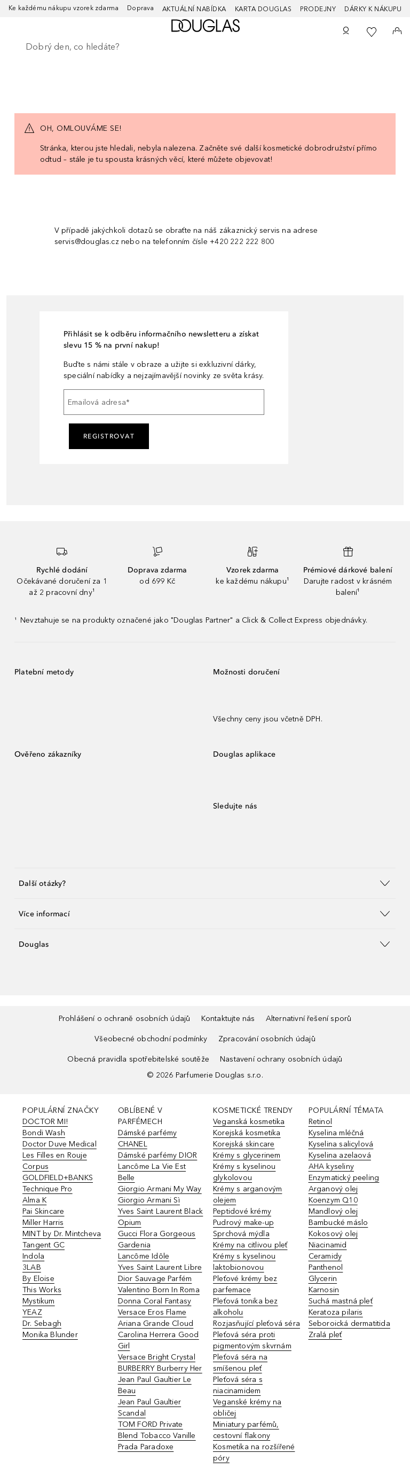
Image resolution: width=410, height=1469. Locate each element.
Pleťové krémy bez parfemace (245, 1284)
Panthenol (326, 1267)
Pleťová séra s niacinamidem (238, 1385)
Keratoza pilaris (336, 1312)
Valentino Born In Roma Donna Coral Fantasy (159, 1295)
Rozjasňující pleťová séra (256, 1323)
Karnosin (324, 1289)
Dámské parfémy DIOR (158, 1155)
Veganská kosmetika (249, 1121)
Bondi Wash (43, 1132)
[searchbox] (205, 47)
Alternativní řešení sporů (309, 1018)
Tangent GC (43, 1245)
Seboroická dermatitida (349, 1323)
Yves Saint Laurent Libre (160, 1267)
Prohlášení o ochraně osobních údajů (125, 1018)
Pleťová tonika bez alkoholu (245, 1307)
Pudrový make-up (243, 1222)
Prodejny (318, 9)
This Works (41, 1289)
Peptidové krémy (242, 1211)
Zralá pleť (325, 1334)
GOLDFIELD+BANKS (57, 1177)
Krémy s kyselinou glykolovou (244, 1172)
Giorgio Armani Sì (149, 1200)
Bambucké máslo (338, 1222)
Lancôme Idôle (144, 1256)
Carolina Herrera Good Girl (158, 1340)
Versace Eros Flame (152, 1312)
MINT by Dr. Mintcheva (61, 1233)
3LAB (31, 1267)
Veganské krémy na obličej (247, 1407)
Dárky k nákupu (372, 9)
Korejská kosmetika (247, 1132)
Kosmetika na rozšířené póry (254, 1452)
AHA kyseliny (331, 1166)
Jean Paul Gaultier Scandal (150, 1407)
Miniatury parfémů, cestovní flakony (246, 1430)
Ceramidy (325, 1256)
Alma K (34, 1200)
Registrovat (109, 436)
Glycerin (323, 1278)
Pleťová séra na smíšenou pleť (240, 1363)
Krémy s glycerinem (247, 1155)
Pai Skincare (43, 1211)
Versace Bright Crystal (156, 1357)
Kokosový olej (333, 1233)
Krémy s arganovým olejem (247, 1194)
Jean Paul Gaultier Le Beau (155, 1385)
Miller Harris (43, 1222)
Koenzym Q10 (333, 1200)
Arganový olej (333, 1188)
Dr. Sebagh (41, 1323)
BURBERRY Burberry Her (160, 1368)
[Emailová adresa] (164, 402)
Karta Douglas (263, 9)
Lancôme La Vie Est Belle (152, 1172)
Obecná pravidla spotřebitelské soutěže (138, 1059)
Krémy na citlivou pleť (250, 1245)
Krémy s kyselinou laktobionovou (244, 1262)
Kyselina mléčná (336, 1132)
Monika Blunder (50, 1334)
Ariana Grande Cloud (156, 1323)
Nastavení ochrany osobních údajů (281, 1059)
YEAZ (32, 1312)
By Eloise (38, 1278)
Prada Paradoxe (146, 1446)
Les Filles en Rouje (54, 1155)
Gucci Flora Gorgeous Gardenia (157, 1239)
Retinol (320, 1121)
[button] (205, 883)
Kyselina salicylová (341, 1144)
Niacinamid (328, 1245)
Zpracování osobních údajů (267, 1038)
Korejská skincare (243, 1144)
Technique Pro (47, 1188)
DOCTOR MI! (45, 1121)
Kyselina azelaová (340, 1155)
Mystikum (38, 1301)
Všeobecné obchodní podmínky (150, 1038)
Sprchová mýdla (241, 1233)
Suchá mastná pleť (341, 1301)
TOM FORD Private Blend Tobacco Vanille (157, 1430)
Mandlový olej (333, 1211)
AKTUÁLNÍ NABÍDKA (194, 9)
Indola (33, 1256)
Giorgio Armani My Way (160, 1188)
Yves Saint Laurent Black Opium (160, 1217)
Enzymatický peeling (344, 1177)
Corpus (35, 1166)
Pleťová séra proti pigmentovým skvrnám (252, 1340)
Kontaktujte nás (228, 1018)
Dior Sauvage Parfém (155, 1278)
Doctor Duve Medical (59, 1144)
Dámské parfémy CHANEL (147, 1138)
